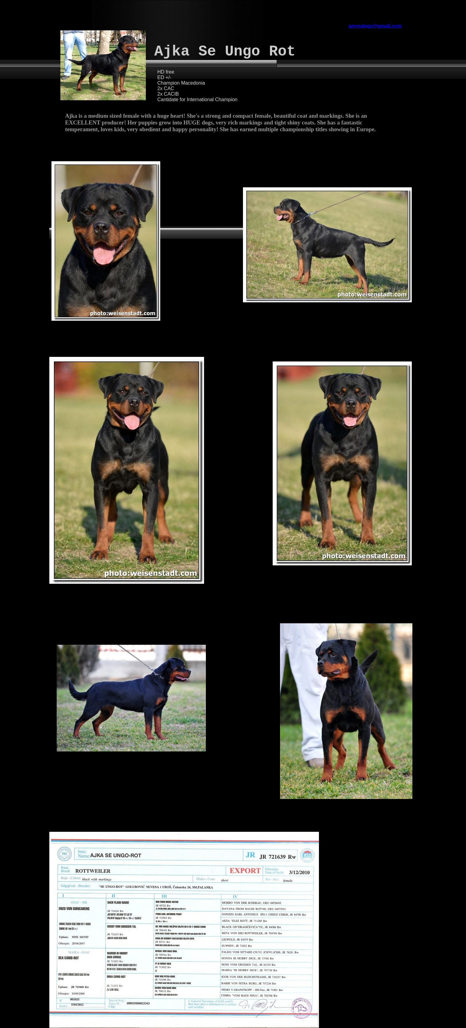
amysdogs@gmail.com (375, 26)
